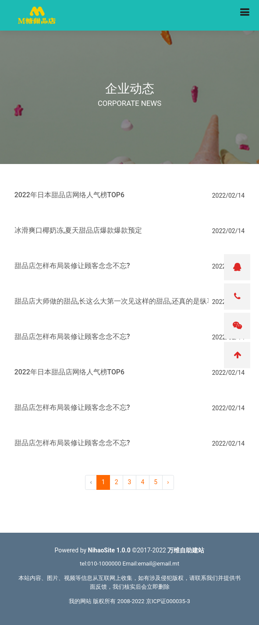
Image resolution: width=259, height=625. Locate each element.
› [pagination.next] (168, 481)
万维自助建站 (185, 550)
